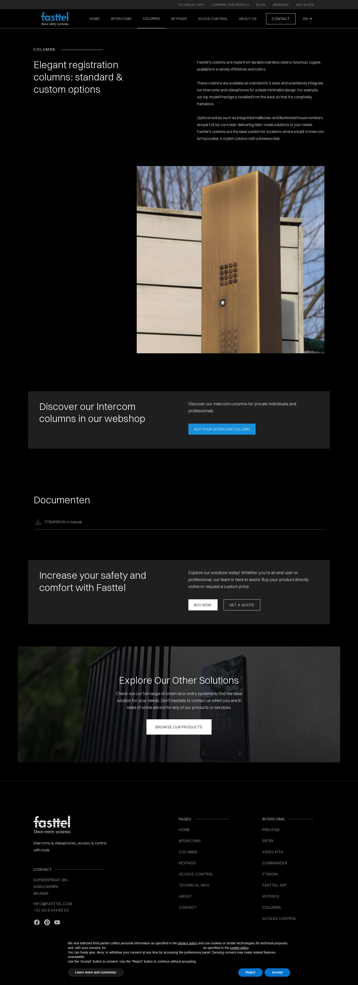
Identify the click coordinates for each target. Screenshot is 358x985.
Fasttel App (274, 885)
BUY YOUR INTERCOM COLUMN (222, 429)
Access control (279, 918)
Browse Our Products (178, 727)
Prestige (271, 829)
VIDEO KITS (272, 852)
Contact (281, 18)
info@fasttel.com (53, 903)
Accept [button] (277, 972)
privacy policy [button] (187, 943)
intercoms (121, 19)
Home (94, 19)
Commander (274, 863)
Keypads (270, 896)
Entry (268, 840)
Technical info (194, 885)
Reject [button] (250, 972)
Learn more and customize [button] (95, 972)
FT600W (270, 874)
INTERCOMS (190, 840)
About (185, 896)
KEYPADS (179, 19)
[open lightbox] (230, 259)
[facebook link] (37, 922)
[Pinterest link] (47, 922)
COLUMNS (151, 18)
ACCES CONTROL (213, 19)
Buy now (203, 605)
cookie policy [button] (239, 948)
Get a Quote (241, 605)
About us (248, 19)
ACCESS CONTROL (196, 874)
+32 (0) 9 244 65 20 (51, 910)
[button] (307, 18)
